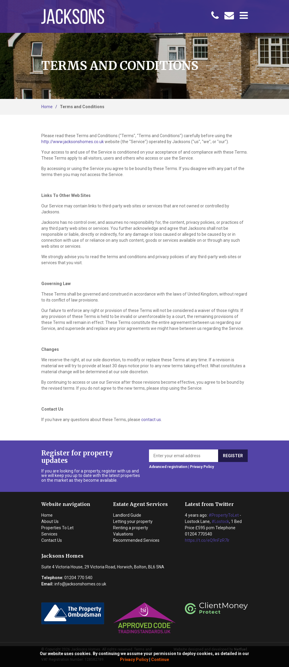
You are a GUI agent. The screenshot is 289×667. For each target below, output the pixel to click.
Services (49, 534)
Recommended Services (136, 540)
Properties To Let (57, 527)
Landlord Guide (127, 515)
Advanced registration (168, 467)
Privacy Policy (134, 659)
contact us (151, 419)
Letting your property (133, 521)
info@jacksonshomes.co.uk (80, 584)
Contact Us (51, 540)
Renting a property (130, 527)
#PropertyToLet (224, 515)
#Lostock (220, 521)
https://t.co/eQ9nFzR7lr (207, 540)
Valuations (123, 534)
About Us (50, 521)
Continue (160, 659)
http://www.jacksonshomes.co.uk (72, 141)
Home (47, 106)
